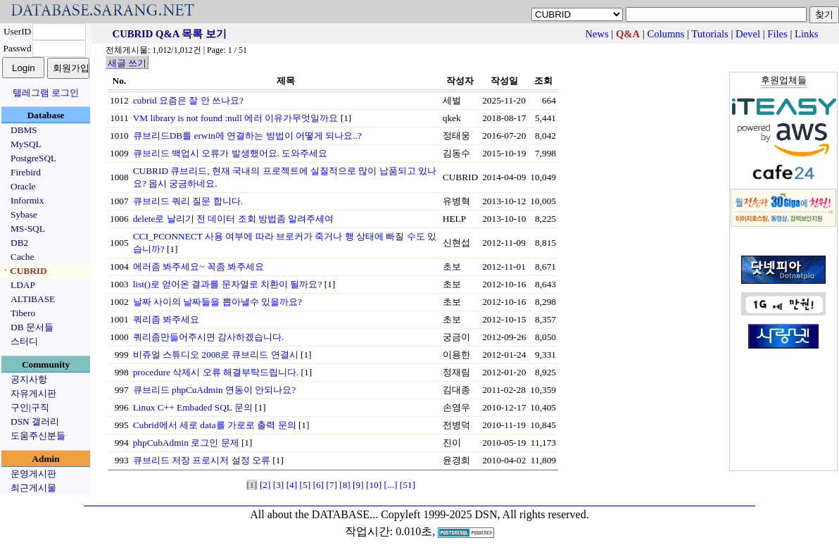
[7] (331, 485)
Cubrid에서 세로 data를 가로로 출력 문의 (214, 425)
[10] (373, 485)
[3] (278, 485)
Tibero (23, 313)
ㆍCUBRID (24, 270)
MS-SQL (28, 228)
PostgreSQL (33, 158)
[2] (265, 485)
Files (777, 33)
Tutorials (709, 33)
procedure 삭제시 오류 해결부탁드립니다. (216, 372)
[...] (391, 485)
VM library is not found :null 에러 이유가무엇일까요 (236, 118)
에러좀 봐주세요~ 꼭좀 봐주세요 (198, 266)
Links (806, 33)
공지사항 (29, 379)
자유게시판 (33, 393)
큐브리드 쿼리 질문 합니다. (188, 201)
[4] (292, 485)
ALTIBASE (33, 299)
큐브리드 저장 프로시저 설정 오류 (201, 460)
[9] (358, 485)
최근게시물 (33, 487)
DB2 (19, 242)
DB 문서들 (32, 327)
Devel (748, 33)
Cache (22, 256)
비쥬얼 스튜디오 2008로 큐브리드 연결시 (215, 354)
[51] (407, 485)
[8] (345, 485)
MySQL (26, 144)
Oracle (23, 186)
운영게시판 (33, 473)
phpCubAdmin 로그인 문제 (186, 442)
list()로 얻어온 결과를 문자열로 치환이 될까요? (227, 284)
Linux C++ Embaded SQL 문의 (193, 407)
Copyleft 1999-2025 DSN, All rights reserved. (485, 514)
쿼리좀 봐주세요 (166, 319)
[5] (305, 485)
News (596, 33)
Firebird (26, 172)
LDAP (23, 285)
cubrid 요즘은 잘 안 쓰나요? (188, 100)
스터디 (24, 341)
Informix (27, 200)
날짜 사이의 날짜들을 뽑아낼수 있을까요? (217, 301)
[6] (318, 485)
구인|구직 (30, 407)
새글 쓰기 (127, 63)
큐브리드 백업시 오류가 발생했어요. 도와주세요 (230, 153)
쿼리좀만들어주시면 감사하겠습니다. (208, 337)
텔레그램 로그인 (46, 92)
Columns (665, 33)
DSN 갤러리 (35, 421)
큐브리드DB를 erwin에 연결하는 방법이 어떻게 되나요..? (247, 135)
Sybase (24, 214)
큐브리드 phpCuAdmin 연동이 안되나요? (214, 389)
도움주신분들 (38, 435)
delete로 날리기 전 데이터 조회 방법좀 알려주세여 (233, 218)
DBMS (24, 130)
